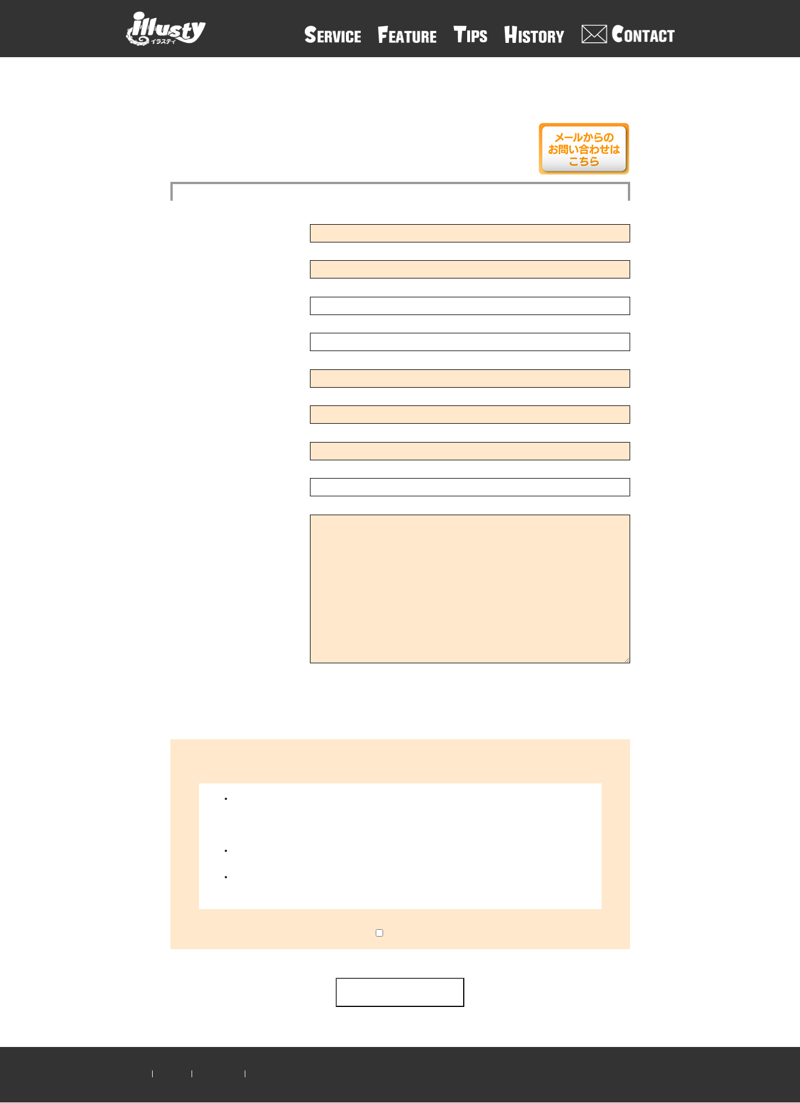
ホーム (136, 1073)
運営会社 (172, 1073)
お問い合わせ (218, 1073)
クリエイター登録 (278, 1073)
